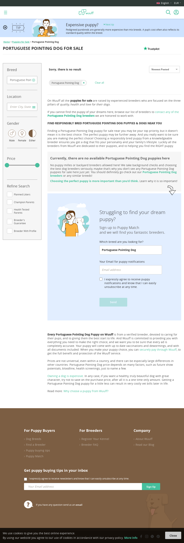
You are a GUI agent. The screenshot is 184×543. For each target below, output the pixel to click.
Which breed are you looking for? (121, 242)
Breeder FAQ (89, 445)
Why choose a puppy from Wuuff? (86, 391)
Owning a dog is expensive (65, 376)
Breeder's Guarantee (20, 221)
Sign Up (151, 486)
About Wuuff (144, 439)
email (79, 504)
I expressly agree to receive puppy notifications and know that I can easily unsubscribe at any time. (130, 283)
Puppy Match (34, 456)
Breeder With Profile (25, 230)
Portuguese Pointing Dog (65, 82)
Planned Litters (22, 194)
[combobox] (22, 80)
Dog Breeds (33, 439)
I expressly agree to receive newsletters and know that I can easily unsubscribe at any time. (79, 478)
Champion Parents (24, 202)
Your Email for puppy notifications (122, 261)
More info (131, 538)
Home (6, 42)
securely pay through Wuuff (158, 349)
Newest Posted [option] (160, 69)
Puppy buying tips (38, 450)
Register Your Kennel (95, 439)
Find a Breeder (36, 445)
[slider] (7, 165)
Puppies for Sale (21, 42)
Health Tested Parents (21, 211)
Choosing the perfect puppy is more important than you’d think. (94, 181)
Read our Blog (145, 445)
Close (173, 535)
